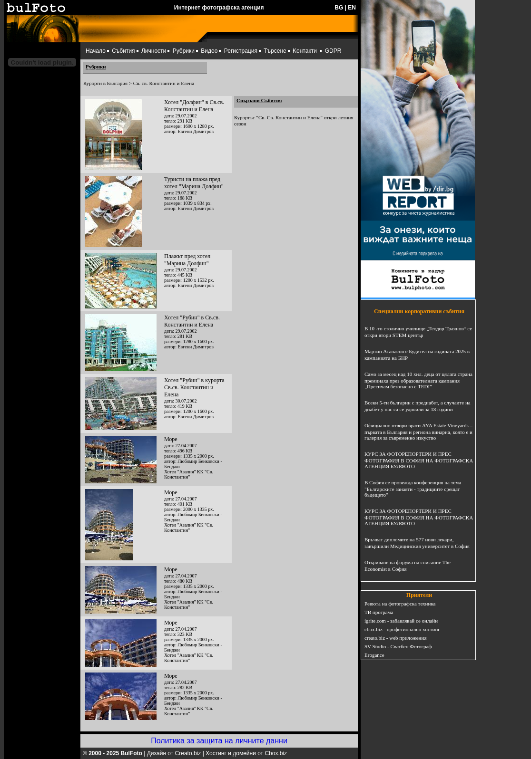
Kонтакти (305, 51)
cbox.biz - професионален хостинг (402, 629)
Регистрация (240, 51)
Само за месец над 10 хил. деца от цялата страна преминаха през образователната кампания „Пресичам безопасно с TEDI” (418, 380)
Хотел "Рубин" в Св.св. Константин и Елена (192, 321)
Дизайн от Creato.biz (174, 753)
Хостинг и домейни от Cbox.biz (246, 753)
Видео (209, 51)
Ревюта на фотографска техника (399, 603)
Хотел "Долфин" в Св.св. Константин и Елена (194, 106)
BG (338, 7)
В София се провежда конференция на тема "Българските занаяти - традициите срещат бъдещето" (412, 489)
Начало (96, 51)
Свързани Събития (259, 100)
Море (170, 439)
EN (352, 7)
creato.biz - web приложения (395, 638)
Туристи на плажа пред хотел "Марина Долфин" (194, 183)
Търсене (275, 51)
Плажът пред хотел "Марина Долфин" (187, 260)
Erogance (374, 655)
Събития (123, 51)
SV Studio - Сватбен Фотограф (398, 646)
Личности (153, 51)
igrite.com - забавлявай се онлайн (401, 621)
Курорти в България (105, 83)
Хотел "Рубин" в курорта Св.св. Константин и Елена (194, 387)
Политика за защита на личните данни (219, 741)
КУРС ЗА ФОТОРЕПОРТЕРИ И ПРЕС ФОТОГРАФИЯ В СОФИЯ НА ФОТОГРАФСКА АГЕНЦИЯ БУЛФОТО (418, 460)
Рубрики (184, 51)
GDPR (333, 51)
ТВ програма (378, 612)
